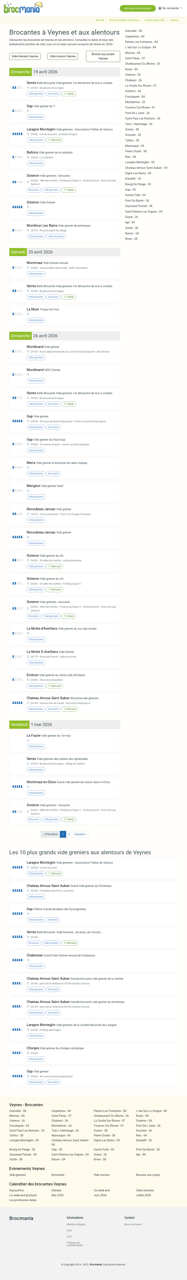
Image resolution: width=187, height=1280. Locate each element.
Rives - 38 (131, 239)
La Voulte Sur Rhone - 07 (141, 85)
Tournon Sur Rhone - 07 (140, 107)
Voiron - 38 (132, 129)
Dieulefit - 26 (133, 178)
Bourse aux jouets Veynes (103, 56)
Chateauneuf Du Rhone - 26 (142, 63)
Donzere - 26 (133, 135)
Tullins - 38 (132, 140)
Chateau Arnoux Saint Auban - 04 (146, 168)
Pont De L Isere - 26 (137, 113)
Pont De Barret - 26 (137, 200)
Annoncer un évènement (137, 8)
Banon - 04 (132, 233)
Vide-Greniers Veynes (25, 56)
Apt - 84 (130, 222)
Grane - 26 (131, 217)
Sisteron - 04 (133, 91)
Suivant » (80, 834)
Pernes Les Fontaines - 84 (141, 42)
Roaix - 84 (131, 69)
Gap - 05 (130, 189)
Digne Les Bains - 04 (138, 173)
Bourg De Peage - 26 (138, 184)
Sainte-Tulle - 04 (135, 195)
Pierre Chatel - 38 (136, 151)
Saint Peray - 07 (135, 58)
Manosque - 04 (134, 146)
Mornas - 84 (132, 53)
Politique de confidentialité (75, 1243)
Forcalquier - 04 (135, 96)
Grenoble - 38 (133, 31)
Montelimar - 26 (135, 102)
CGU (69, 1230)
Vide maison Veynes (63, 56)
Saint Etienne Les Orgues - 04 (143, 211)
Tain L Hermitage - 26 (138, 124)
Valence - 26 (133, 74)
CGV (69, 1236)
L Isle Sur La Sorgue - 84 (140, 47)
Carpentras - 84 (134, 36)
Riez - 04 (130, 157)
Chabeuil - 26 (133, 80)
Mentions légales (76, 1224)
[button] (170, 8)
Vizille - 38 (131, 228)
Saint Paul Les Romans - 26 (142, 118)
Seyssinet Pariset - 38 (138, 206)
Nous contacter (133, 1224)
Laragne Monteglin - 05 (140, 162)
